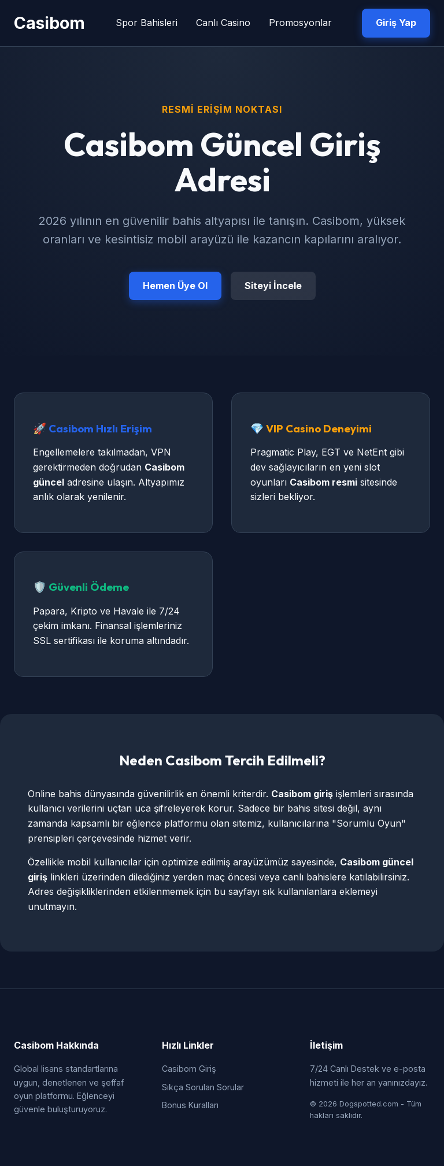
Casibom (49, 23)
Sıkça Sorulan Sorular (203, 1087)
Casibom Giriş (189, 1069)
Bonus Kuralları (190, 1105)
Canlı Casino (223, 22)
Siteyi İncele (273, 285)
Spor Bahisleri (146, 22)
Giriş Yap (396, 22)
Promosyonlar (300, 22)
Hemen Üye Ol (175, 285)
